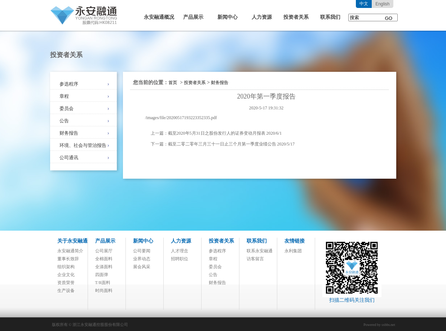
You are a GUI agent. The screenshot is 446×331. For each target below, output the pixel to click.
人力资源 (262, 17)
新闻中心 (227, 17)
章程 (64, 96)
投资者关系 (296, 17)
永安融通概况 (159, 17)
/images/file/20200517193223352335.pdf (181, 117)
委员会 (66, 108)
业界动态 (141, 258)
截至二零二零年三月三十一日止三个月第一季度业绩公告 (222, 144)
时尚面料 (103, 290)
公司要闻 (141, 250)
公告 (64, 120)
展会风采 (141, 266)
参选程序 (68, 84)
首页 (172, 82)
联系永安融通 (260, 250)
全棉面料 (103, 258)
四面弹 (101, 274)
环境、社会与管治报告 (82, 145)
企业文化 (66, 274)
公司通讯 (68, 157)
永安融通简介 (70, 250)
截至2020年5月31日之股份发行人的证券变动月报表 (216, 133)
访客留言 (255, 258)
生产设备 (66, 290)
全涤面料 (103, 266)
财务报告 (68, 133)
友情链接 (294, 241)
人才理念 (179, 250)
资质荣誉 (66, 282)
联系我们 (330, 17)
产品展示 (193, 17)
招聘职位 (179, 258)
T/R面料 (103, 282)
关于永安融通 (72, 241)
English (382, 3)
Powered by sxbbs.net (379, 325)
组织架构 (66, 266)
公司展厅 (103, 250)
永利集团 (293, 250)
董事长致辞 (68, 258)
